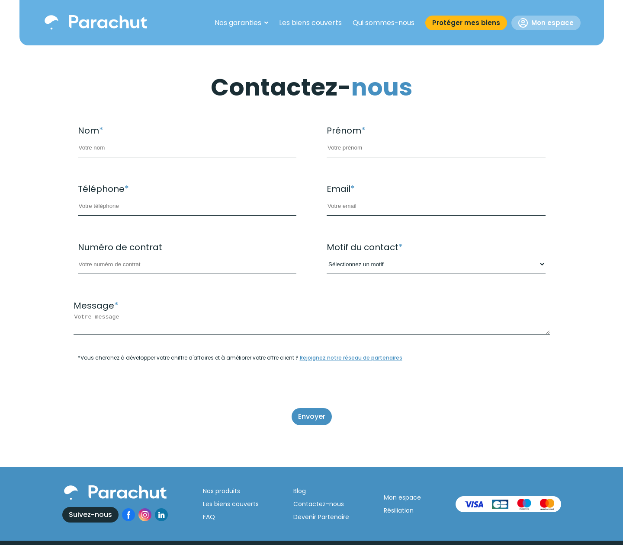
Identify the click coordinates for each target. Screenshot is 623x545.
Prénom (346, 130)
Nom (90, 130)
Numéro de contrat (120, 247)
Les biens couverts (231, 504)
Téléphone (103, 189)
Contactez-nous (318, 504)
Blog (299, 491)
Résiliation (399, 510)
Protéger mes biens (466, 22)
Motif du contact (365, 247)
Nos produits (221, 491)
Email (341, 189)
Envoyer (311, 416)
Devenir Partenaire (321, 517)
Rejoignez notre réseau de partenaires (351, 357)
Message (96, 306)
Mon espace (546, 23)
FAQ (209, 517)
